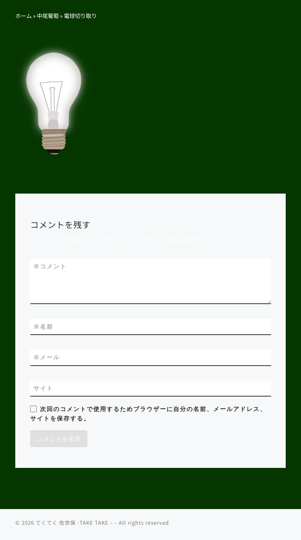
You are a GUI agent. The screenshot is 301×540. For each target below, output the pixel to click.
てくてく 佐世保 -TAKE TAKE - (74, 522)
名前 (43, 326)
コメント (50, 266)
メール (46, 357)
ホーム (23, 15)
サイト (43, 388)
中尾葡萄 (48, 15)
